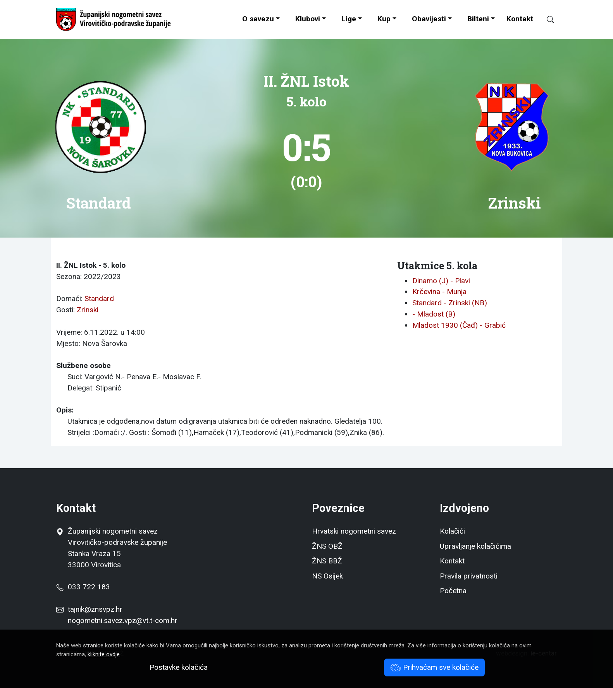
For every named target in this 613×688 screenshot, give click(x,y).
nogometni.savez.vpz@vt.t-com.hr (122, 620)
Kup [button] (384, 18)
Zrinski (87, 309)
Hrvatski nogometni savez (354, 531)
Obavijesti (429, 18)
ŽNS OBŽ (327, 546)
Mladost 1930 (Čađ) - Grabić (459, 325)
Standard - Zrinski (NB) (449, 302)
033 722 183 (83, 586)
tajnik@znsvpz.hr (95, 609)
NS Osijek (327, 576)
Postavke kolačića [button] (179, 667)
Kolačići (452, 531)
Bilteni (478, 18)
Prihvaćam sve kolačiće (434, 667)
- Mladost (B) (433, 314)
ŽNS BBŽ (327, 560)
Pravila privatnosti (469, 576)
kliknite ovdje (104, 654)
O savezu (258, 18)
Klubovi (307, 18)
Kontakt (519, 18)
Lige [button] (348, 18)
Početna (453, 590)
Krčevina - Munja (439, 291)
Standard (99, 298)
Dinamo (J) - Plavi (441, 280)
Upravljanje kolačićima (475, 546)
